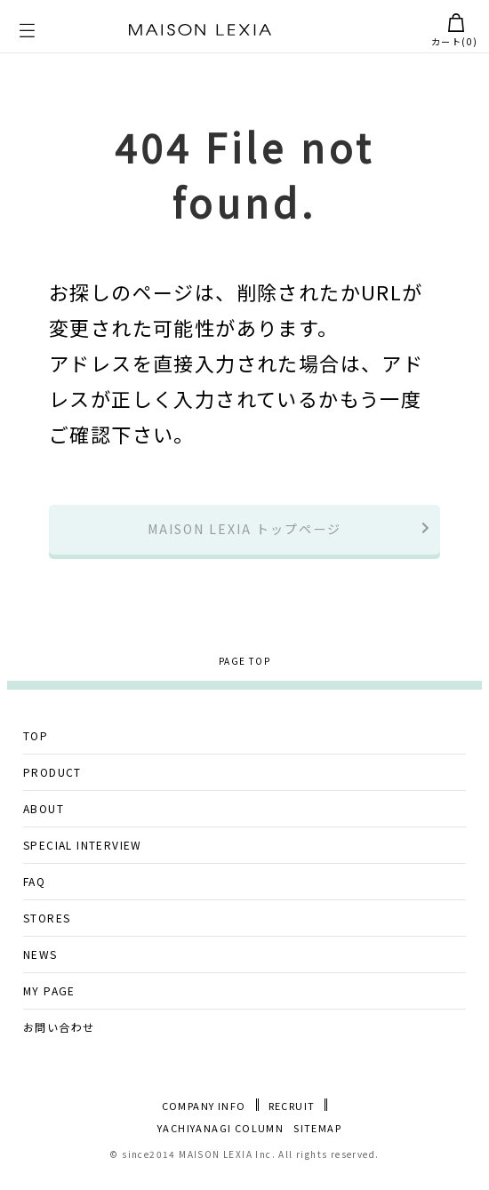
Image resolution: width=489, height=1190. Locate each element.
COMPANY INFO (204, 1117)
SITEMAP (317, 1141)
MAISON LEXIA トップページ (244, 535)
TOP (35, 747)
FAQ (34, 892)
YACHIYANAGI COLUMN (220, 1141)
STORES (46, 929)
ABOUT (43, 819)
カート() (454, 30)
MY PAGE (49, 1002)
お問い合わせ (58, 1038)
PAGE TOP (244, 673)
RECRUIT (292, 1117)
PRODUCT (52, 783)
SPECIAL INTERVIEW (82, 856)
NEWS (40, 965)
